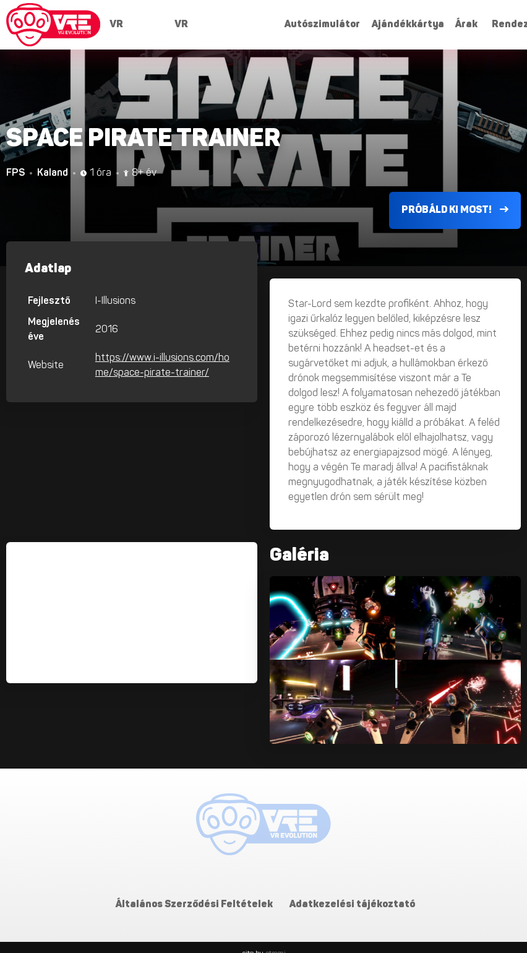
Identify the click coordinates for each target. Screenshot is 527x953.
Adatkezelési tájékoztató (352, 892)
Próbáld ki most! (454, 197)
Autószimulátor (322, 25)
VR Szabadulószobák (216, 28)
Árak (466, 25)
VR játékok (128, 28)
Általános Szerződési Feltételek (194, 892)
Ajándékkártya (407, 25)
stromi (275, 941)
